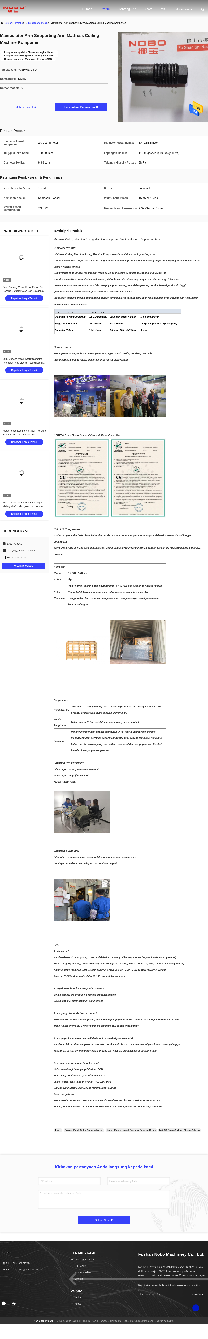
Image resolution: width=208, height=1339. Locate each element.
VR (163, 9)
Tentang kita (127, 9)
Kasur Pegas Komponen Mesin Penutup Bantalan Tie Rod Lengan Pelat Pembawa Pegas (24, 434)
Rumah (87, 9)
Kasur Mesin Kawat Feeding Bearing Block (131, 1130)
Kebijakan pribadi (43, 1320)
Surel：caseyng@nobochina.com (22, 1269)
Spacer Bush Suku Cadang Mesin (84, 1130)
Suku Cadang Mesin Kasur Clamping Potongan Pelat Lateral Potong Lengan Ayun (23, 363)
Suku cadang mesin (37, 23)
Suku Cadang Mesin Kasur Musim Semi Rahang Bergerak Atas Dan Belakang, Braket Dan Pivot (24, 291)
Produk (105, 9)
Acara (148, 9)
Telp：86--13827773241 (17, 1263)
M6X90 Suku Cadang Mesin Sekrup (179, 1130)
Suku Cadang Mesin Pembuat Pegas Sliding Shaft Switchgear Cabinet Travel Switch (24, 506)
